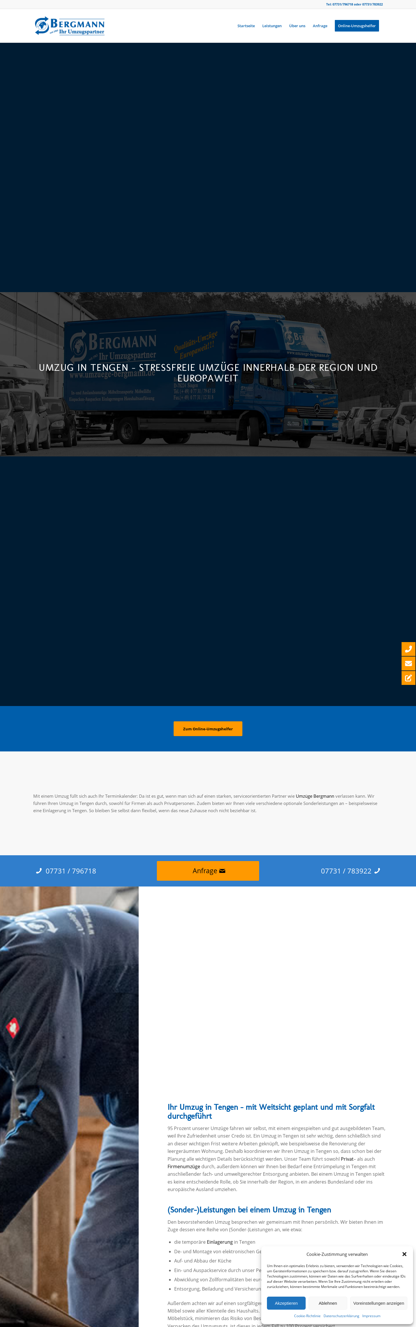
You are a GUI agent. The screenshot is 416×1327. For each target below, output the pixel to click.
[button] (404, 1254)
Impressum (371, 1315)
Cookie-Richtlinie (307, 1315)
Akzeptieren (286, 1303)
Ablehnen (328, 1303)
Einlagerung (220, 1242)
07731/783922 (372, 4)
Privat (347, 1159)
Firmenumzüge (184, 1166)
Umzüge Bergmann (315, 796)
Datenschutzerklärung (341, 1315)
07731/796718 (343, 4)
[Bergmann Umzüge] (69, 26)
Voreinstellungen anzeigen (378, 1303)
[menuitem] (246, 26)
